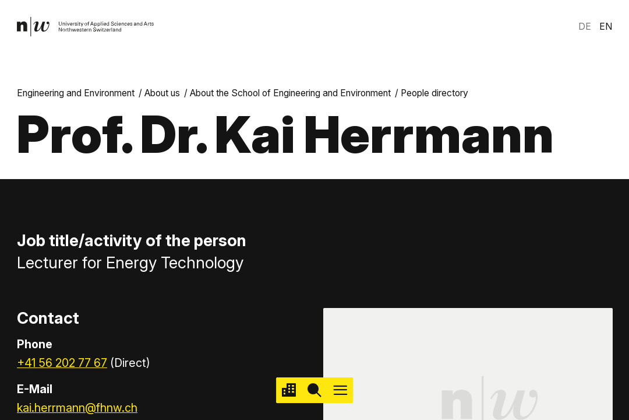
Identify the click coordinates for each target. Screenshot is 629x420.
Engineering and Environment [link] (76, 93)
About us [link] (162, 93)
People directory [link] (434, 93)
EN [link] (605, 26)
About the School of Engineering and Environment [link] (290, 93)
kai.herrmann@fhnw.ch (77, 408)
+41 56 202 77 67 (62, 363)
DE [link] (584, 26)
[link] (85, 27)
